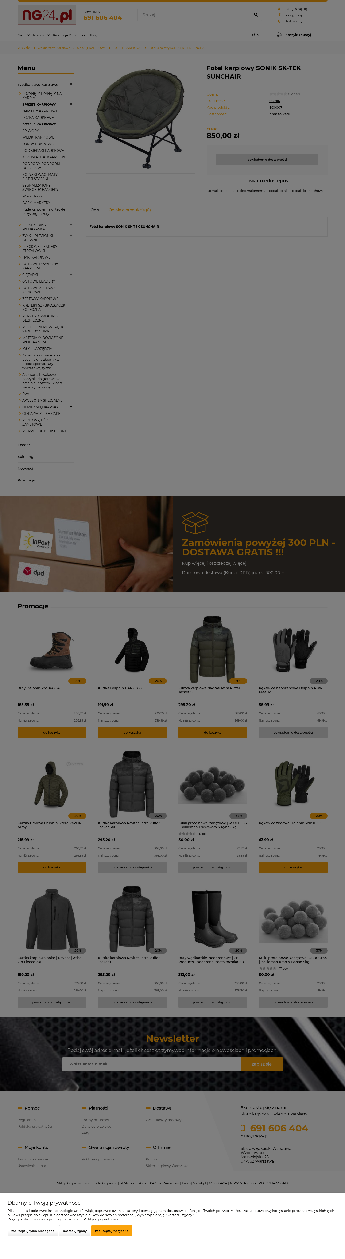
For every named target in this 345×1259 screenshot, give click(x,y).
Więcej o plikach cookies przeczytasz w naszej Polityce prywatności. (63, 1219)
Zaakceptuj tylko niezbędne (32, 1231)
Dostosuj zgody (75, 1231)
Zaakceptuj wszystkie (111, 1231)
